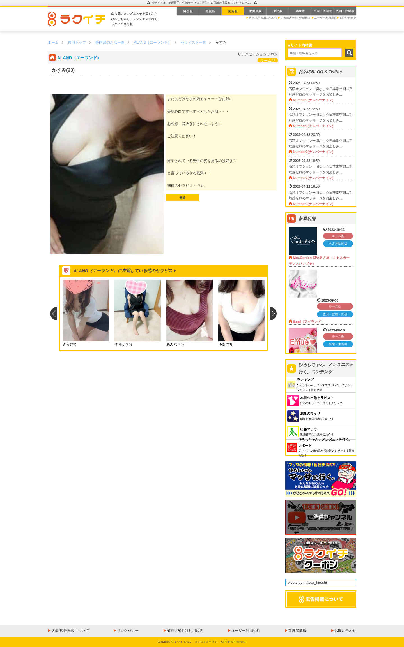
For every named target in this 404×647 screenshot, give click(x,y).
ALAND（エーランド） (152, 42)
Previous (53, 314)
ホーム (53, 42)
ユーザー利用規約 (325, 17)
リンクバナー (128, 631)
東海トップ (77, 42)
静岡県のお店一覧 (110, 42)
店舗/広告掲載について (263, 17)
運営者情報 (297, 631)
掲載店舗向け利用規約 (185, 631)
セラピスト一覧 (193, 42)
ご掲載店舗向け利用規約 (296, 17)
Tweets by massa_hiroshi (306, 582)
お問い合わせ (347, 17)
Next (273, 314)
